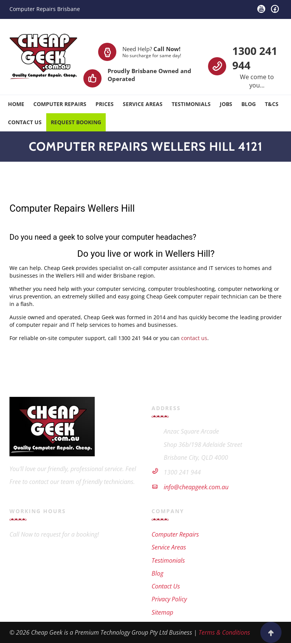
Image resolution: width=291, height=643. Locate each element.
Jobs (226, 104)
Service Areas (143, 104)
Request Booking (76, 122)
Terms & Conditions (224, 632)
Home (16, 104)
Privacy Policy (169, 599)
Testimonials (191, 104)
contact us (194, 338)
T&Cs (271, 104)
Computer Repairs (59, 104)
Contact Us (25, 122)
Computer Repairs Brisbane (44, 8)
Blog (248, 104)
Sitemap (162, 612)
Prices (104, 104)
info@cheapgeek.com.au (196, 487)
